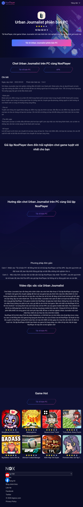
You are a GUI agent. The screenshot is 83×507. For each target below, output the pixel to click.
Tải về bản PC (25, 69)
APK (58, 69)
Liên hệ (8, 488)
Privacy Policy (11, 501)
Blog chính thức (12, 484)
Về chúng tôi (10, 481)
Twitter (8, 495)
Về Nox (8, 477)
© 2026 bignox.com (13, 498)
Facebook (9, 491)
